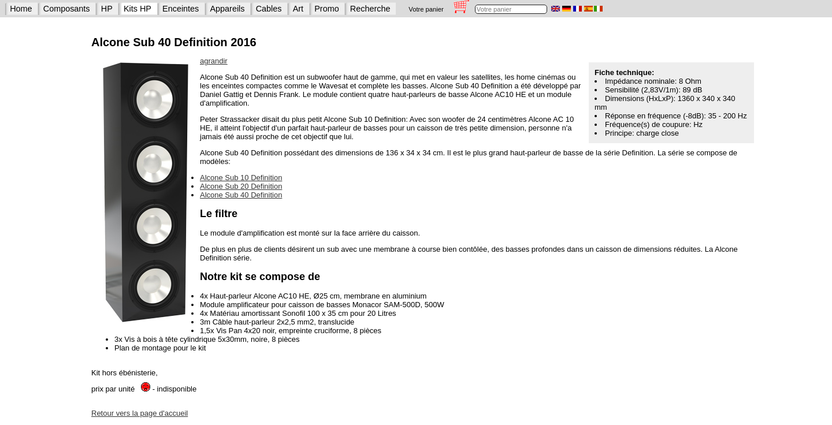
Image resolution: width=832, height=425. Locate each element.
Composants (66, 8)
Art (298, 8)
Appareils (227, 8)
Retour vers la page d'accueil (139, 413)
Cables (269, 8)
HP (107, 8)
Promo (326, 8)
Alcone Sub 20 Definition (241, 186)
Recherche (370, 8)
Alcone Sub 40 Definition (241, 195)
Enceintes (180, 8)
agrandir (214, 61)
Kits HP (137, 8)
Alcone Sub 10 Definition (241, 177)
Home (21, 8)
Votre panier (425, 9)
